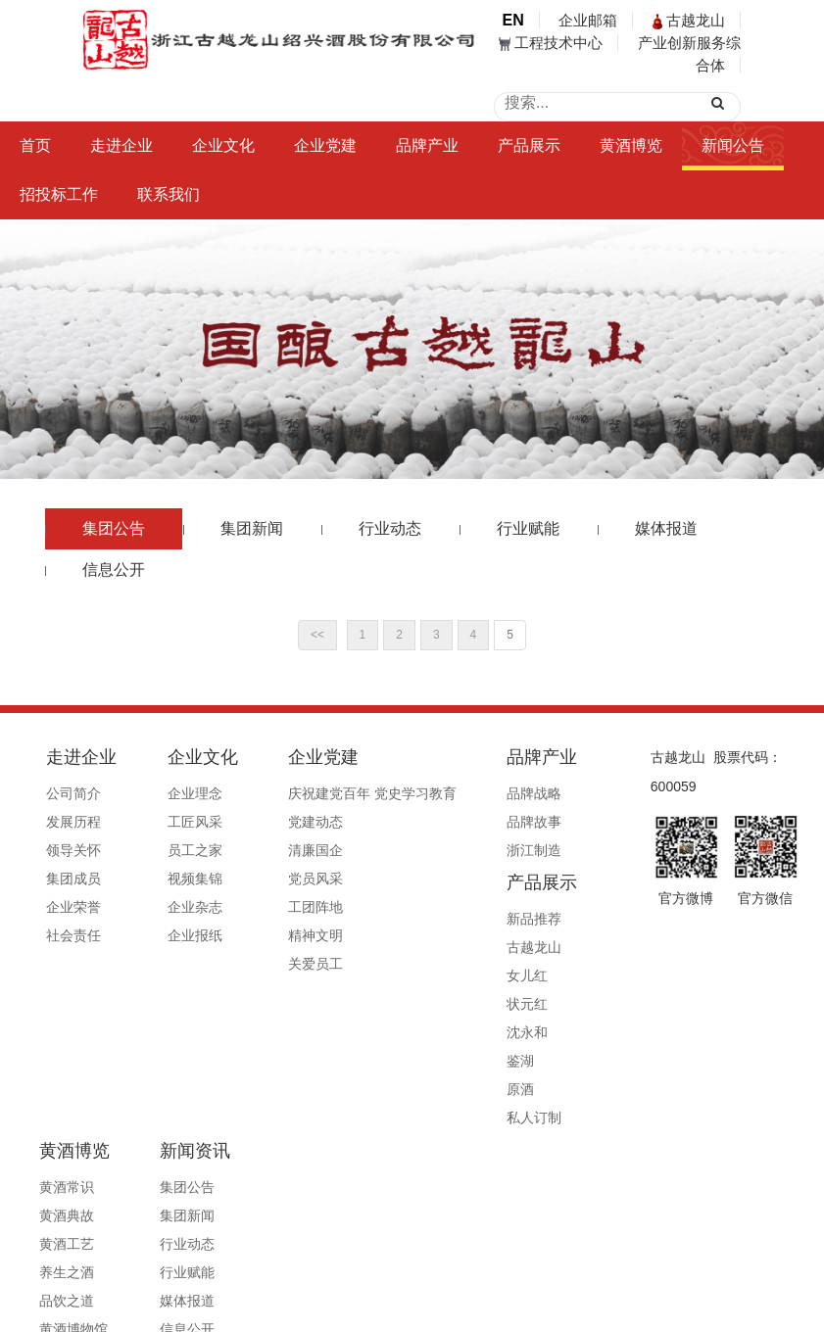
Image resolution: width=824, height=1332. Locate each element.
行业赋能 (528, 528)
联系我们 (168, 194)
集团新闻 (251, 528)
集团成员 (73, 878)
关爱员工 (265, 964)
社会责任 (73, 935)
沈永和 (548, 907)
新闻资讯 (146, 1036)
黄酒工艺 (42, 1129)
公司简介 (73, 793)
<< (317, 635)
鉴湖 (542, 935)
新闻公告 (733, 145)
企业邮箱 (587, 20)
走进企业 (121, 145)
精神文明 (265, 935)
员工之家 (169, 850)
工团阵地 (265, 907)
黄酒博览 (631, 145)
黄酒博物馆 (49, 1214)
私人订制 (555, 992)
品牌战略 (459, 793)
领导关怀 (73, 850)
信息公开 (113, 569)
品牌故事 (459, 822)
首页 (35, 145)
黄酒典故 (42, 1101)
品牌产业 (427, 145)
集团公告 (113, 528)
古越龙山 (689, 20)
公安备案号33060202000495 (712, 1265)
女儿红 (548, 850)
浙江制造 (459, 850)
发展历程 (73, 822)
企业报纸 (169, 935)
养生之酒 (42, 1158)
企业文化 (223, 145)
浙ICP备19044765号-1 (552, 1265)
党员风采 (265, 878)
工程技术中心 (551, 42)
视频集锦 (169, 878)
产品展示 (529, 145)
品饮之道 (42, 1186)
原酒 (542, 964)
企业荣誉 (73, 907)
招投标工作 (59, 194)
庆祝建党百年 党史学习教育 (322, 793)
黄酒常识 (42, 1072)
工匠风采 (169, 822)
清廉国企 (265, 850)
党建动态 (265, 822)
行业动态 (390, 528)
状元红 (548, 878)
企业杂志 (169, 907)
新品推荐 (555, 793)
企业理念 (169, 793)
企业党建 (325, 145)
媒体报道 (666, 528)
